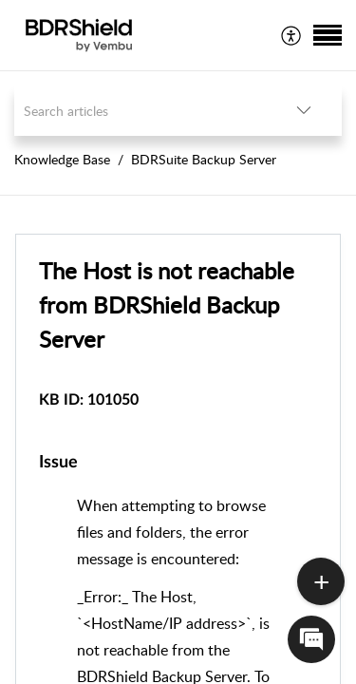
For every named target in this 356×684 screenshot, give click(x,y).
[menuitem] (292, 35)
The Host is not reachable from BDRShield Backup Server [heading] (166, 304)
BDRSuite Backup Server (203, 159)
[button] (292, 35)
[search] (140, 111)
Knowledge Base (62, 159)
